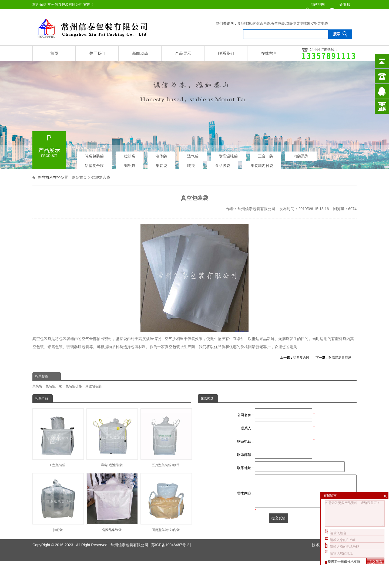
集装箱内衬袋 (261, 164)
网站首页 (79, 176)
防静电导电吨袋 (298, 23)
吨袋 (191, 164)
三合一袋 (265, 154)
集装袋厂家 (54, 386)
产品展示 (183, 53)
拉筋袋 (129, 154)
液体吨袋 (278, 23)
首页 (54, 53)
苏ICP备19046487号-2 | (171, 535)
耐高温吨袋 (261, 23)
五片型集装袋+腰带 (165, 437)
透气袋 (193, 154)
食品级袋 (222, 164)
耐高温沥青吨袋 (339, 357)
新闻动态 (140, 53)
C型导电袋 (319, 23)
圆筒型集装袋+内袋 (165, 502)
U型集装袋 (57, 437)
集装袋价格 (74, 386)
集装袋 (161, 164)
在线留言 (269, 53)
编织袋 (129, 164)
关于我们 (97, 53)
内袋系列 (300, 154)
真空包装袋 (93, 386)
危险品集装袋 (111, 502)
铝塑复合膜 (94, 164)
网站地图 (318, 4)
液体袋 (161, 154)
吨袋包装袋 (94, 154)
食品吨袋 (244, 23)
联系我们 (226, 53)
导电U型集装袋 (111, 437)
